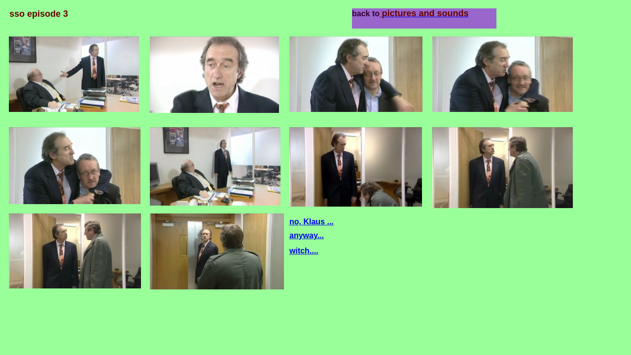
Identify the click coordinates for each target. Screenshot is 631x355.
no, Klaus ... (311, 221)
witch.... (303, 251)
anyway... (306, 235)
